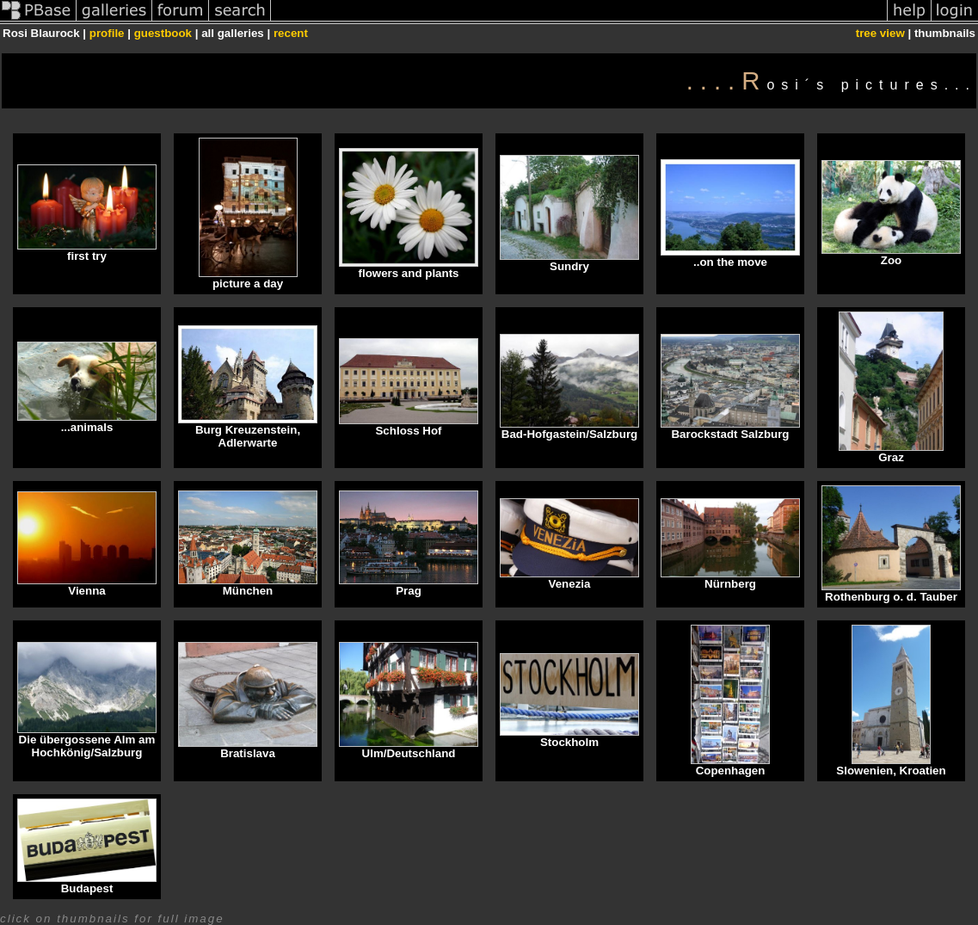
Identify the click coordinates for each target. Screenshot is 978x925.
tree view (880, 33)
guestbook (163, 33)
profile (107, 33)
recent (291, 33)
